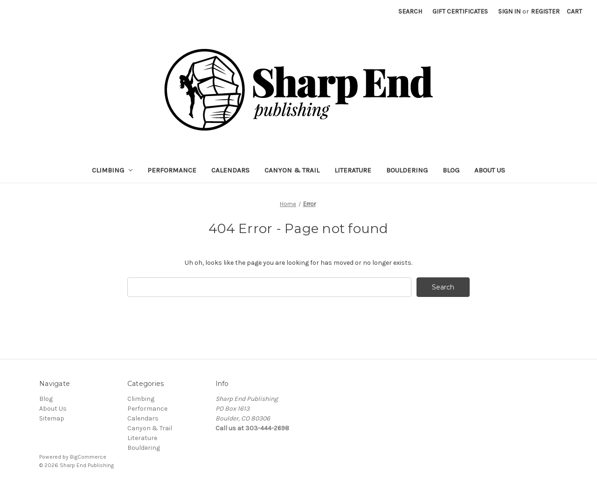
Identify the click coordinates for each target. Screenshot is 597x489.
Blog (451, 170)
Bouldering (407, 170)
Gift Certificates (460, 11)
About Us (489, 170)
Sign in (509, 11)
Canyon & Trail (291, 170)
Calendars (230, 170)
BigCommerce (88, 457)
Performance (171, 170)
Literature (352, 170)
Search (410, 11)
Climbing (112, 170)
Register (545, 11)
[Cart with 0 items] (574, 11)
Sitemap (51, 418)
